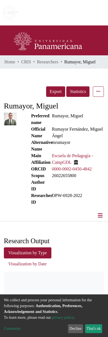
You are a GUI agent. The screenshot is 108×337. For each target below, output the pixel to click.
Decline (76, 328)
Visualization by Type (27, 252)
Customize (12, 328)
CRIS (26, 61)
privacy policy (63, 317)
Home (9, 61)
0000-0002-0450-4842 (72, 169)
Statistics (78, 91)
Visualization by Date (27, 263)
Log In (83, 12)
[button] (71, 12)
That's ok (93, 328)
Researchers (47, 61)
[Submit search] (63, 12)
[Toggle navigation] (101, 215)
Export (56, 91)
